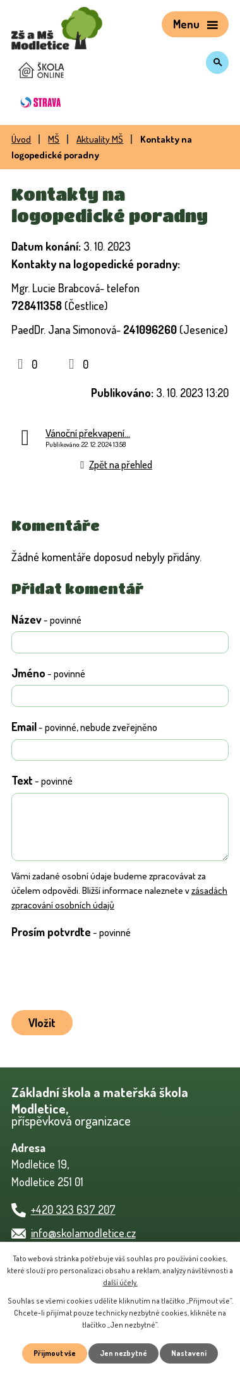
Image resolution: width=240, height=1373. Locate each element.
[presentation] (103, 972)
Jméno (48, 673)
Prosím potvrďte (71, 932)
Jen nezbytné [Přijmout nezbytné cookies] (123, 1353)
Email (84, 727)
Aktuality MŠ (99, 139)
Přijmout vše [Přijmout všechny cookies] (54, 1353)
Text (42, 780)
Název (46, 619)
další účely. (120, 1282)
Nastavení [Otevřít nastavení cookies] (189, 1353)
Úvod (21, 139)
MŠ (53, 139)
